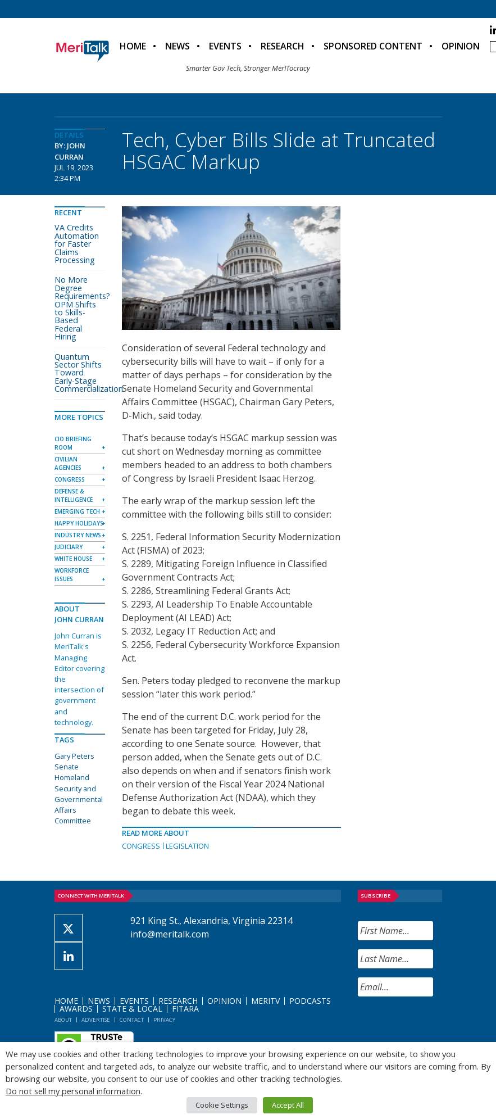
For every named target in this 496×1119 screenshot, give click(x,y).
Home (133, 46)
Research (282, 46)
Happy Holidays (78, 523)
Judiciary (68, 547)
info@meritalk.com (169, 934)
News (177, 46)
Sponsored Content (373, 46)
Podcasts (310, 1000)
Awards (76, 1008)
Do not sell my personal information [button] (73, 1091)
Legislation (187, 846)
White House (73, 559)
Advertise (95, 1019)
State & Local (132, 1008)
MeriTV (265, 1000)
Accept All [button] (288, 1105)
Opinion (461, 46)
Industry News (77, 535)
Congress (141, 846)
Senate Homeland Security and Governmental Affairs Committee (78, 794)
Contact (132, 1019)
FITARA (185, 1008)
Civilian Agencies (67, 463)
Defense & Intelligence (73, 495)
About (63, 1019)
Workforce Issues (71, 575)
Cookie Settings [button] (221, 1105)
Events (225, 46)
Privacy (164, 1019)
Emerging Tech (77, 511)
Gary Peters (74, 756)
